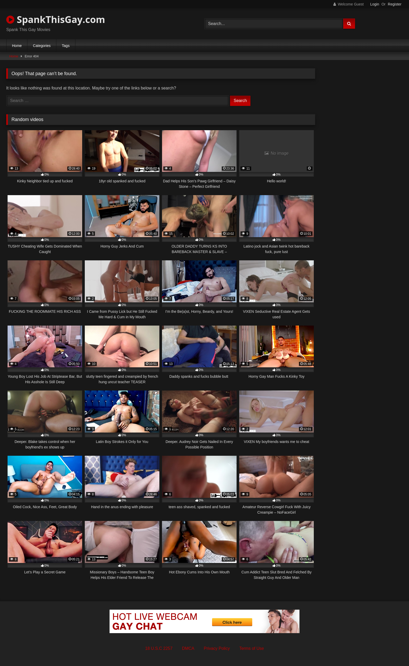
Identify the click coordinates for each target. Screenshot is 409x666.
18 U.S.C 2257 (158, 648)
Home (17, 46)
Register (394, 4)
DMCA (188, 648)
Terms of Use (251, 648)
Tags (66, 46)
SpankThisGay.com (55, 19)
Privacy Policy (217, 648)
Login (374, 4)
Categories (42, 46)
